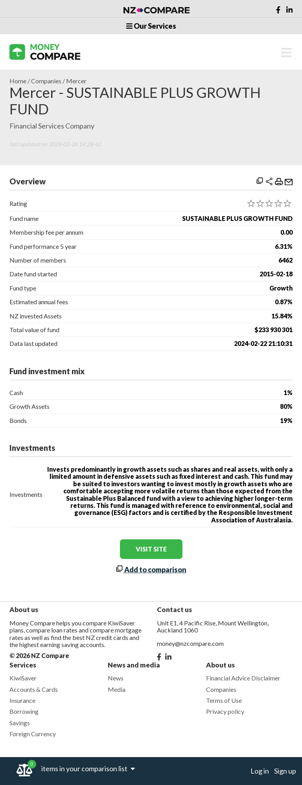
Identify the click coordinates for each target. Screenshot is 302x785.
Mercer (76, 81)
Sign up (285, 771)
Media (116, 689)
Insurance (22, 700)
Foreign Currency (32, 733)
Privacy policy (225, 711)
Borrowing (24, 711)
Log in (259, 771)
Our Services (151, 26)
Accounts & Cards (33, 689)
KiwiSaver (23, 678)
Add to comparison (151, 569)
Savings (19, 722)
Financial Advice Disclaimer (243, 678)
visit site (151, 549)
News (115, 678)
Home (17, 81)
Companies (46, 81)
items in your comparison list (88, 768)
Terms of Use (224, 700)
